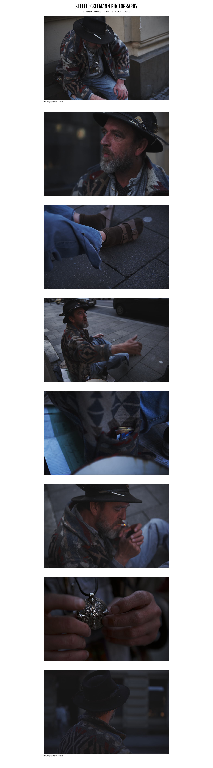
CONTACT (127, 11)
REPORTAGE (108, 11)
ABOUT (118, 11)
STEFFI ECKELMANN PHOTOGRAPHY (106, 6)
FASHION (97, 11)
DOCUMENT (87, 11)
